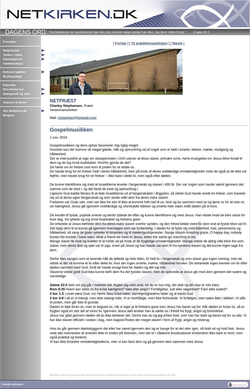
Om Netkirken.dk (15, 110)
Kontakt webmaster (13, 384)
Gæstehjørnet (13, 59)
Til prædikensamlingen (149, 43)
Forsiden (9, 41)
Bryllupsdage (12, 76)
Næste (177, 43)
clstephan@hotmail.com (77, 118)
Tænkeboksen (13, 63)
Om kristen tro (13, 89)
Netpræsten (11, 50)
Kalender (9, 85)
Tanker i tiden (12, 54)
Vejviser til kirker (15, 102)
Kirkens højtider (14, 71)
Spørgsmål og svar (16, 93)
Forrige (121, 43)
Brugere (8, 115)
